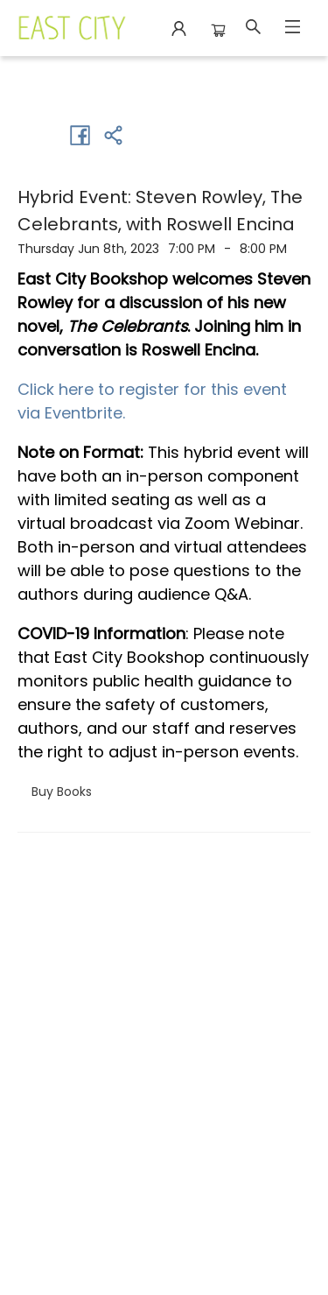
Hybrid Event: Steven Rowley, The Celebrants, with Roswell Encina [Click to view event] (160, 210)
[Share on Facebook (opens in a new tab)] (79, 135)
